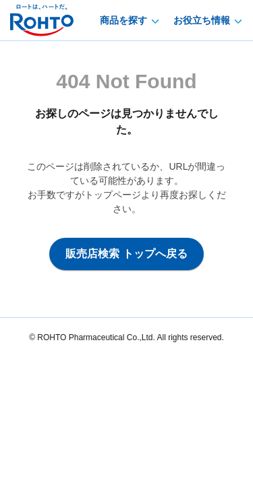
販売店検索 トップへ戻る (126, 253)
